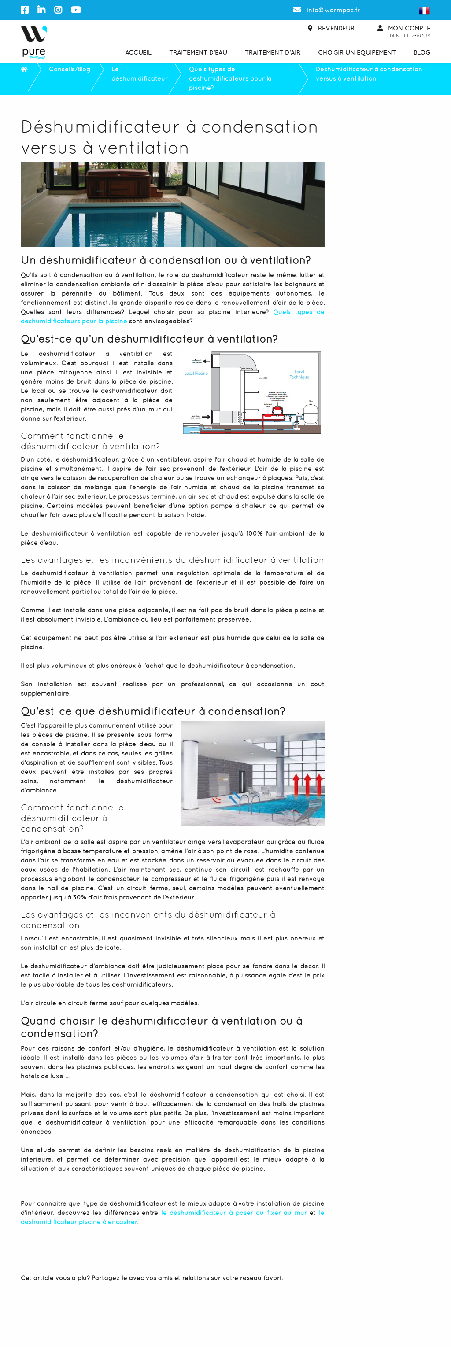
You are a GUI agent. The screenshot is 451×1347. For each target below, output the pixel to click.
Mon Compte (403, 32)
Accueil (138, 52)
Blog (422, 52)
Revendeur (331, 28)
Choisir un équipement (357, 52)
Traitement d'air (272, 52)
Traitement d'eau (198, 52)
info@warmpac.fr (326, 10)
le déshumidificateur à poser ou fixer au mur (234, 1212)
